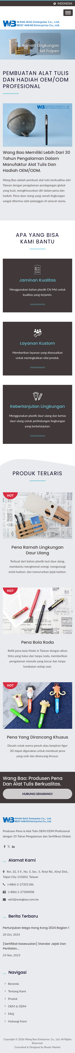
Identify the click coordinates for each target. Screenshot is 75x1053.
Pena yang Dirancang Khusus (37, 737)
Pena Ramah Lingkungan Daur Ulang (37, 550)
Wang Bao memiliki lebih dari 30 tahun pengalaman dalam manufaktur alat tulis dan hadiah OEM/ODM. (36, 161)
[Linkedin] (13, 847)
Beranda (13, 983)
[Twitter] (8, 847)
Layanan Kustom (37, 343)
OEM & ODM (17, 1006)
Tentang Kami (17, 991)
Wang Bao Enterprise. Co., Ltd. (42, 1039)
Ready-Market (52, 1047)
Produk (12, 998)
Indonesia (65, 3)
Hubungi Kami (17, 1021)
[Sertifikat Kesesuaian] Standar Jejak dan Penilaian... (34, 946)
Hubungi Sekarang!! (37, 793)
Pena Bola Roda (37, 642)
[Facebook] (4, 847)
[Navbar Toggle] (68, 12)
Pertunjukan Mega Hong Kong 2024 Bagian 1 (36, 928)
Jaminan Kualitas (37, 280)
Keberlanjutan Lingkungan (37, 406)
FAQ (11, 1013)
